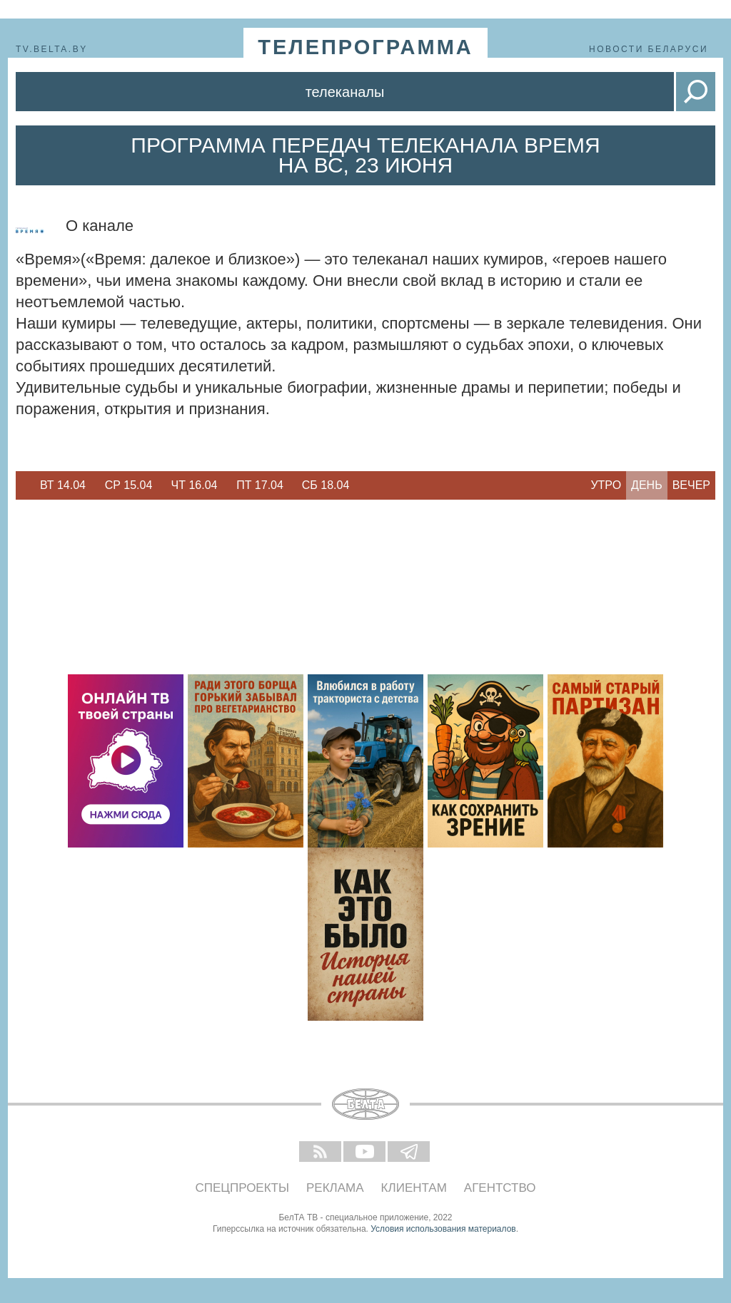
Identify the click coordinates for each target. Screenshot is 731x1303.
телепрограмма (365, 47)
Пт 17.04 (259, 485)
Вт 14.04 (63, 485)
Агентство (500, 1188)
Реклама (335, 1188)
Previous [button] (23, 485)
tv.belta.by (52, 49)
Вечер (691, 485)
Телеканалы (345, 92)
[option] (63, 485)
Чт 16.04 (194, 485)
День (646, 485)
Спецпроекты (243, 1188)
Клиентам (414, 1188)
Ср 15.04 (129, 485)
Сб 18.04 (326, 485)
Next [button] (365, 485)
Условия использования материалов (442, 1229)
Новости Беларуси (648, 49)
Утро (605, 485)
